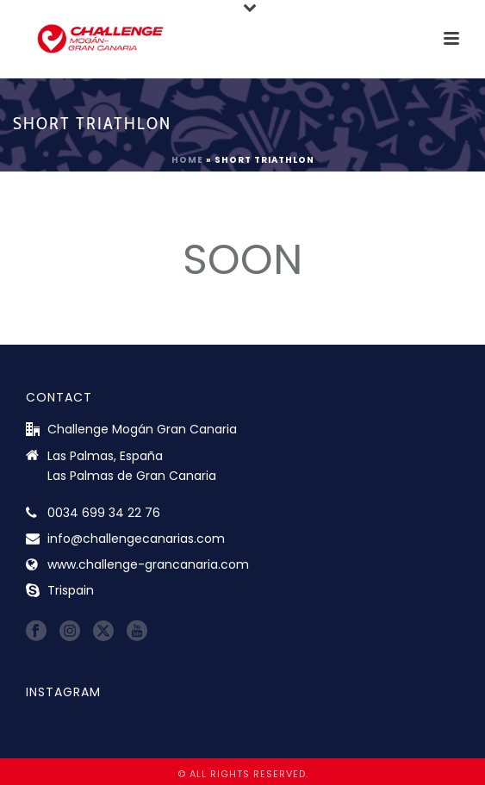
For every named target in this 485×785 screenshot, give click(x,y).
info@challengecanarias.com (136, 538)
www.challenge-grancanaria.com (148, 564)
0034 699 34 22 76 (103, 512)
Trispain (70, 590)
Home (187, 159)
